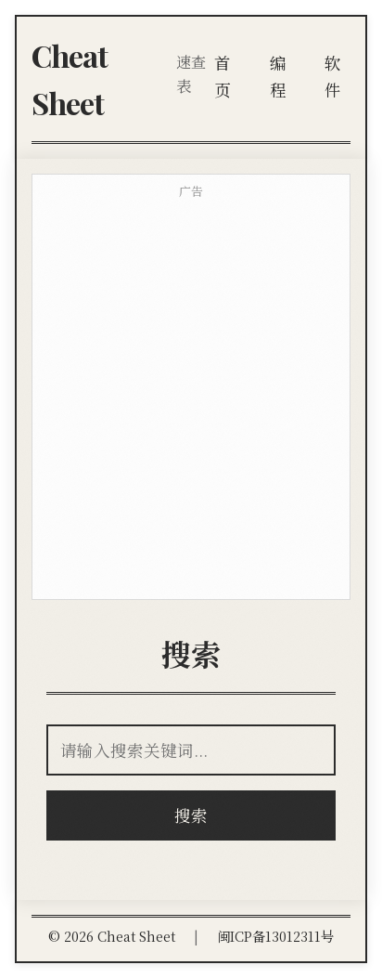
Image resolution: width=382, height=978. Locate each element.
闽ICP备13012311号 (275, 935)
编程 (278, 75)
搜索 (191, 815)
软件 (333, 75)
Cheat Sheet (70, 79)
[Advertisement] (191, 400)
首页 (222, 75)
